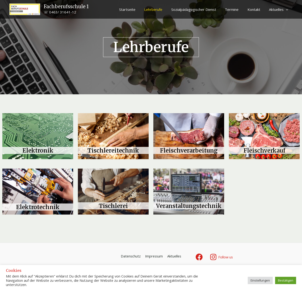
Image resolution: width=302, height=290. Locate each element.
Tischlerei (113, 206)
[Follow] (221, 257)
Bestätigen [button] (285, 280)
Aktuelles (279, 9)
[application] (287, 9)
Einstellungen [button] (260, 280)
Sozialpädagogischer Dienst (199, 9)
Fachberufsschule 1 (66, 6)
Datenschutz (131, 256)
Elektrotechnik (37, 207)
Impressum (154, 256)
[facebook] (200, 257)
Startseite (137, 9)
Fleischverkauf (264, 150)
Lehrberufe (161, 9)
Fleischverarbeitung (189, 150)
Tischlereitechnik (113, 150)
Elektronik (38, 150)
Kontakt (256, 9)
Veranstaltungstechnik (189, 206)
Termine (236, 9)
